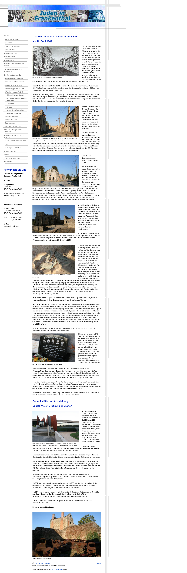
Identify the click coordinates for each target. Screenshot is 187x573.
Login (99, 563)
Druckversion (37, 563)
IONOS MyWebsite (57, 569)
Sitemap (46, 563)
